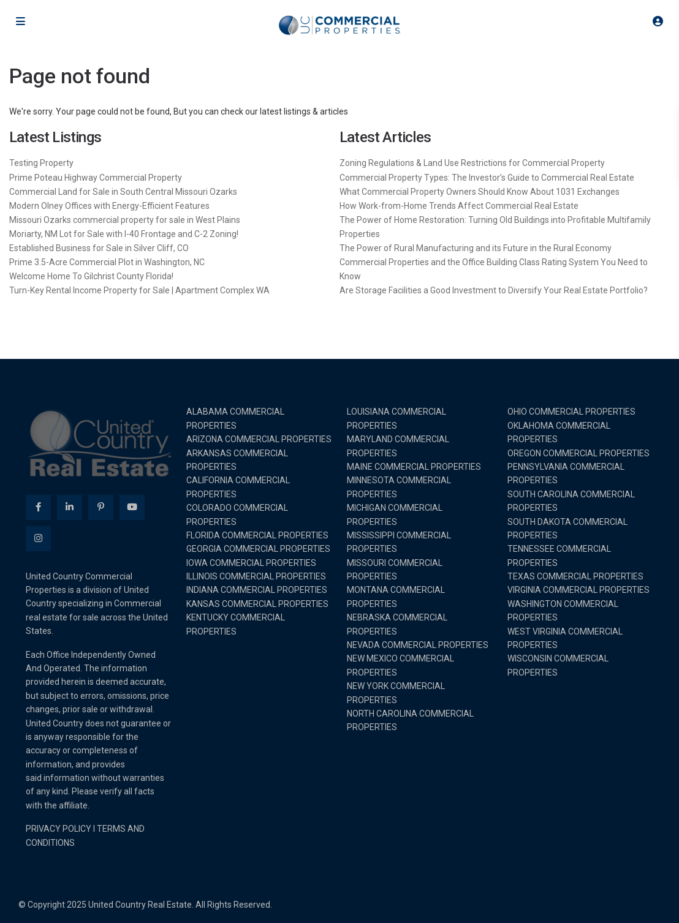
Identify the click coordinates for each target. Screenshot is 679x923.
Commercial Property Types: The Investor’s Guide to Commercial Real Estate (487, 178)
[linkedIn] (69, 507)
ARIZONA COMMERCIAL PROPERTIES (259, 439)
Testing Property (41, 163)
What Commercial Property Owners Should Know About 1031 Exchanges (480, 192)
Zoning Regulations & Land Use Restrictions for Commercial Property (472, 163)
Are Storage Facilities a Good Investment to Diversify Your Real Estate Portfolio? (494, 290)
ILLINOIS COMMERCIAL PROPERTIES (256, 576)
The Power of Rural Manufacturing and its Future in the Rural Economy (476, 248)
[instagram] (38, 538)
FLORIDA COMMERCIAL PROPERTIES (257, 535)
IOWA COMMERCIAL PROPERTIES (251, 563)
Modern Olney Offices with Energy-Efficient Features (109, 206)
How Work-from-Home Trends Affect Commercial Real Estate (459, 206)
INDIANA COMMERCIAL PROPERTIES (256, 590)
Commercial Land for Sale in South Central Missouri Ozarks (123, 192)
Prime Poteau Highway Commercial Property (95, 178)
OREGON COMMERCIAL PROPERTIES (578, 453)
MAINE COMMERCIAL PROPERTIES (414, 467)
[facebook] (38, 507)
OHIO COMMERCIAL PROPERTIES (571, 411)
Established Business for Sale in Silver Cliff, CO (99, 248)
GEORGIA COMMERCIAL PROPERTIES (258, 549)
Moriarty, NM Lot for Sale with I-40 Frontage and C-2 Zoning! (123, 234)
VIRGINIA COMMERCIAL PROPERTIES (578, 590)
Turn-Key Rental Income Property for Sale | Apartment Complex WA (139, 290)
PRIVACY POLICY (58, 829)
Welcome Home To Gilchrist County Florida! (91, 276)
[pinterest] (100, 507)
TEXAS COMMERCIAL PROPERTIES (575, 576)
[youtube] (132, 507)
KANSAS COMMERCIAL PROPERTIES (257, 604)
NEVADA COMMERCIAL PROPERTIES (417, 645)
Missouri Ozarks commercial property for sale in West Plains (124, 220)
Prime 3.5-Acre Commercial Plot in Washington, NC (107, 262)
